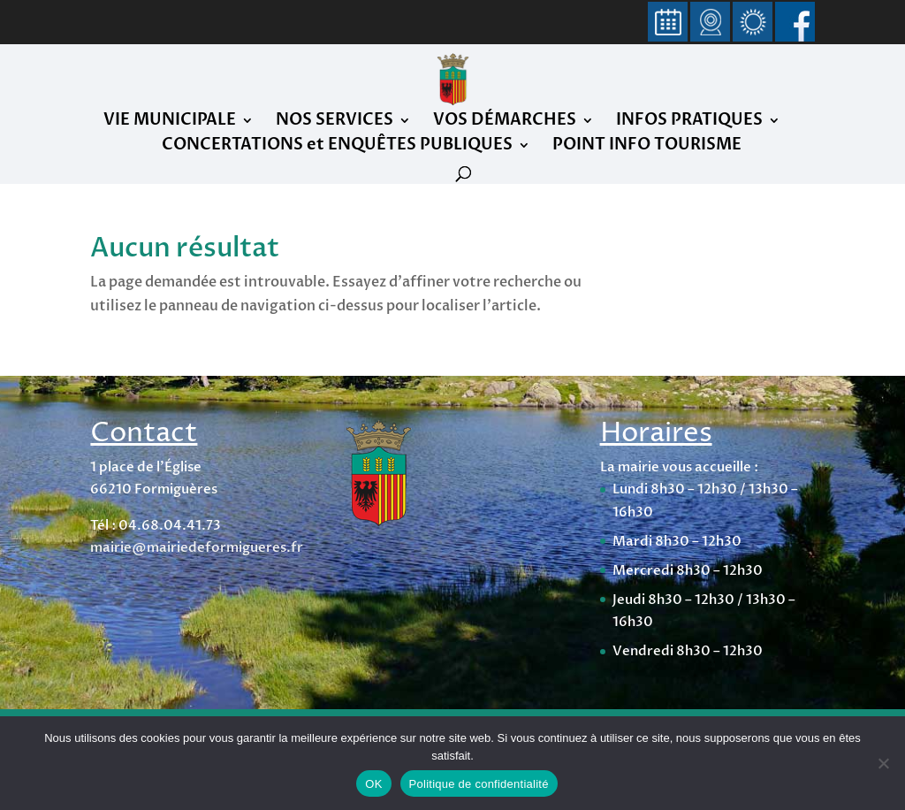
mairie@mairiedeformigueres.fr (196, 547)
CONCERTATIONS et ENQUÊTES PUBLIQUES (337, 147)
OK (373, 784)
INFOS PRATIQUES (689, 122)
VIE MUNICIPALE (169, 122)
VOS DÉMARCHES (504, 122)
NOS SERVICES (334, 122)
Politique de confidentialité (479, 784)
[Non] (883, 763)
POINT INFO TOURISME (646, 147)
